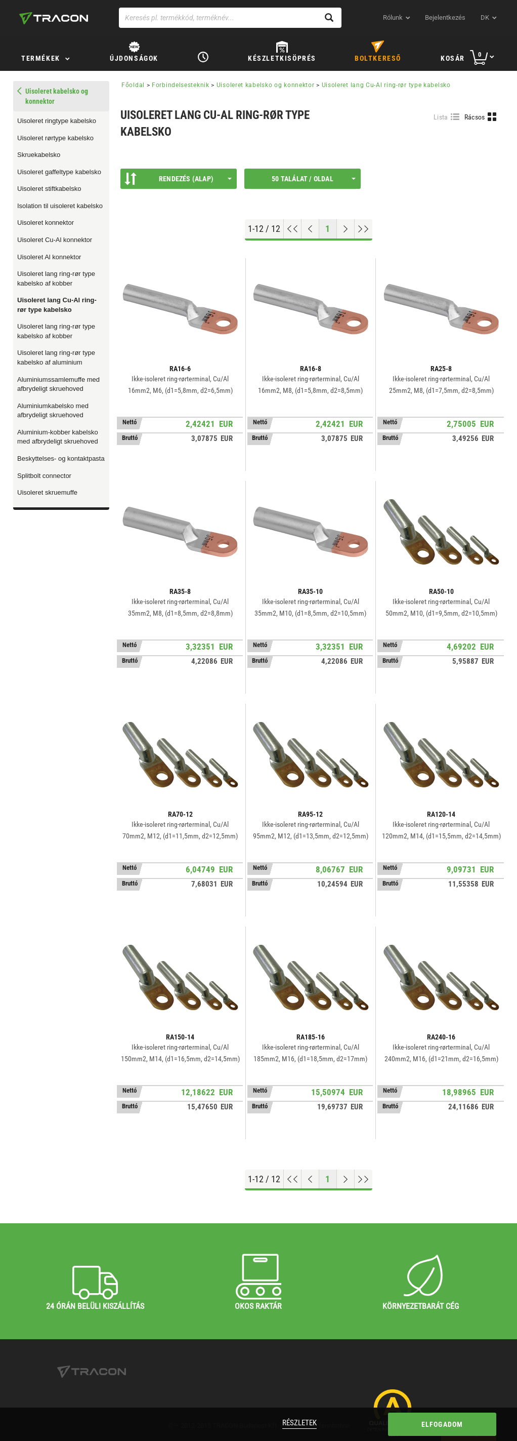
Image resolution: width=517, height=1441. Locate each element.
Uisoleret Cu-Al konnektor (54, 240)
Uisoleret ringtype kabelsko (56, 121)
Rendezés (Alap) (178, 179)
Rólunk (393, 17)
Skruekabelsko (38, 154)
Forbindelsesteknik (180, 85)
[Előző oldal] (310, 228)
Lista (441, 117)
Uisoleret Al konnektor (49, 257)
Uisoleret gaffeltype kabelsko (59, 172)
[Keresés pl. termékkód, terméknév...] (230, 18)
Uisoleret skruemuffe (47, 492)
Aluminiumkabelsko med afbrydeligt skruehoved (53, 410)
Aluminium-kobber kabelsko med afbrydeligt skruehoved (57, 437)
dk (485, 17)
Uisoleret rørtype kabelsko (55, 138)
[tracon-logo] (53, 18)
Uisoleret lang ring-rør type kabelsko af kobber (56, 278)
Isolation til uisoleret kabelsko (60, 206)
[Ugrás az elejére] (292, 228)
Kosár (453, 58)
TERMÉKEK (40, 58)
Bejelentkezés (445, 17)
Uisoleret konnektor (45, 222)
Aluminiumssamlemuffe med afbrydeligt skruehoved (58, 384)
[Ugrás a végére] (363, 228)
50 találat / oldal (314, 179)
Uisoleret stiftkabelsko (49, 188)
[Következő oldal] (346, 228)
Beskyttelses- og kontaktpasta (61, 458)
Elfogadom (442, 1424)
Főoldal (133, 85)
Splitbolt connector (44, 475)
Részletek (299, 1422)
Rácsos (474, 117)
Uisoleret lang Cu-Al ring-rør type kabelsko (57, 304)
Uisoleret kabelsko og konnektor (266, 85)
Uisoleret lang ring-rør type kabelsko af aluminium (56, 357)
